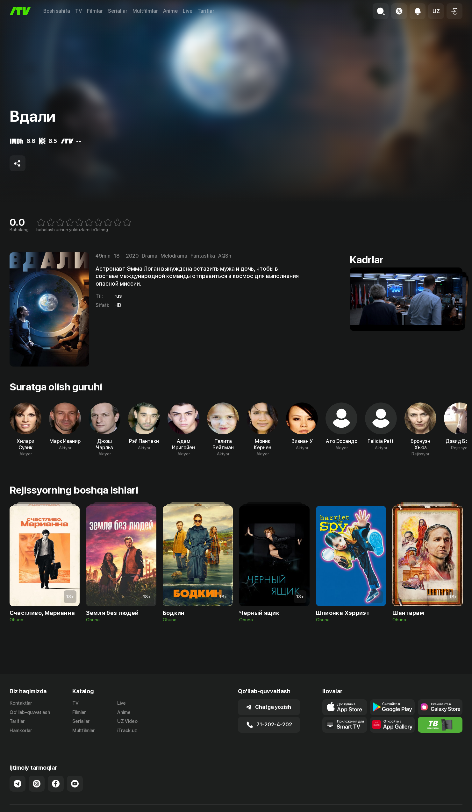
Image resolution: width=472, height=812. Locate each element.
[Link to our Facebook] (56, 777)
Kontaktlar (21, 703)
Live (187, 11)
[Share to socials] (17, 163)
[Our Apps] (344, 725)
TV (78, 11)
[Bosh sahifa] (20, 11)
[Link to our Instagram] (37, 777)
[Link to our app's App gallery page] (392, 725)
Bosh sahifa (56, 11)
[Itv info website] (440, 725)
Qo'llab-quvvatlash (30, 712)
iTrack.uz (127, 730)
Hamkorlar (21, 730)
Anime (170, 11)
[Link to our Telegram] (17, 777)
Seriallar (117, 11)
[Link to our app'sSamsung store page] (440, 707)
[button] (436, 11)
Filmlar (95, 11)
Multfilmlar (145, 11)
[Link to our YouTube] (75, 777)
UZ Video (127, 721)
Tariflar (205, 11)
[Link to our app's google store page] (392, 707)
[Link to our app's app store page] (344, 707)
